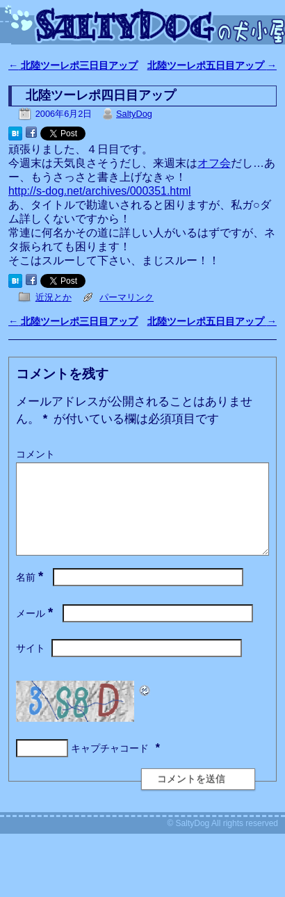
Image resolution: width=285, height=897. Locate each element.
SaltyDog (134, 113)
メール (36, 630)
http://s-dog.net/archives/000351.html (99, 191)
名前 (31, 593)
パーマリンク (126, 297)
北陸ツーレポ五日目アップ (212, 65)
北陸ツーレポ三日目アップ (73, 65)
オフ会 (214, 163)
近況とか (53, 297)
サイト (30, 664)
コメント (35, 454)
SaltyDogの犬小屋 (148, 25)
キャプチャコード (110, 764)
